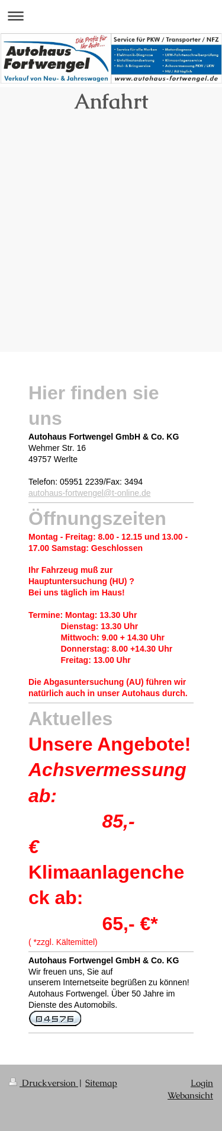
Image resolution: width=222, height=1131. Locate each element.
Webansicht (190, 1095)
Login (202, 1082)
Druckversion (43, 1082)
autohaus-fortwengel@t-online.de (89, 493)
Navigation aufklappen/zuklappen (111, 15)
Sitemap (101, 1082)
